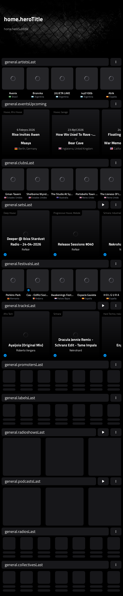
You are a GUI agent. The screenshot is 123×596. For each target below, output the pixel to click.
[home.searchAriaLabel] (28, 46)
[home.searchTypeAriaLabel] (43, 38)
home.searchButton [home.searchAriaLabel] (68, 46)
